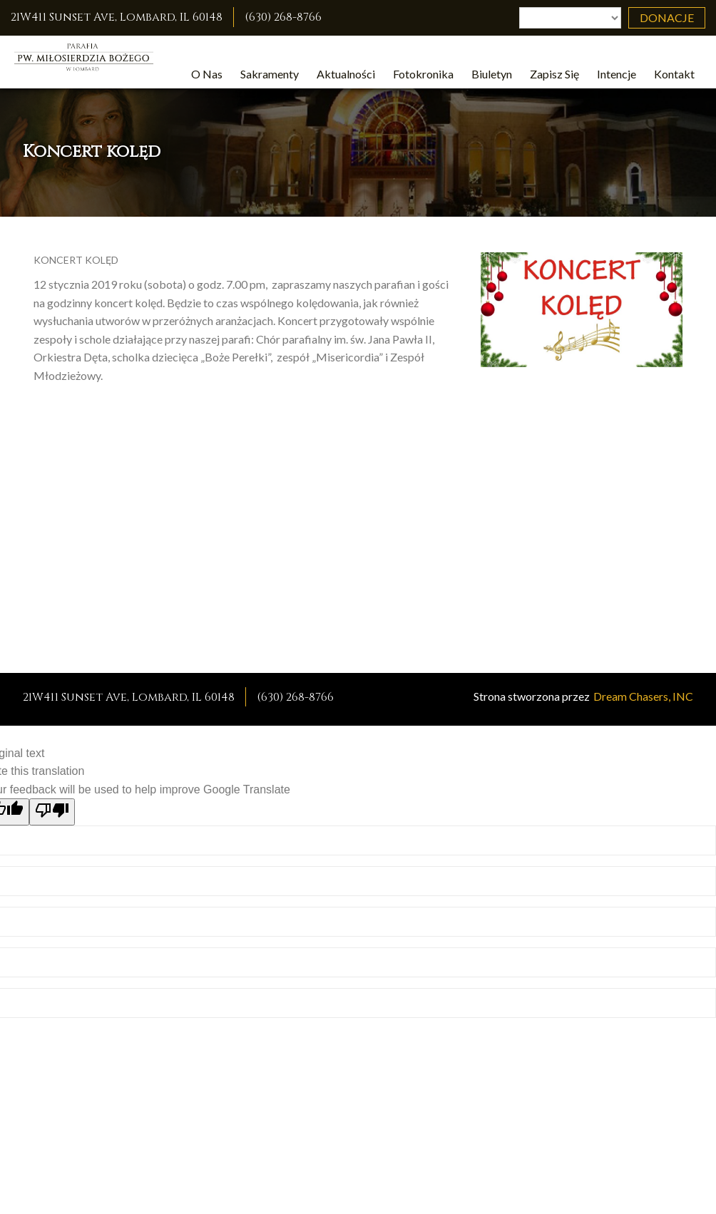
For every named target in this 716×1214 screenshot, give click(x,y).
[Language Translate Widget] (570, 18)
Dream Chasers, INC (643, 696)
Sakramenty (269, 74)
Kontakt (674, 74)
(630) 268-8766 (283, 17)
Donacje (667, 17)
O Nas (207, 74)
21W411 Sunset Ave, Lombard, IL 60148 (117, 17)
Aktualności (346, 74)
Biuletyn (491, 74)
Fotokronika (423, 74)
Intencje (616, 74)
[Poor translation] (52, 811)
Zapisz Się (554, 74)
